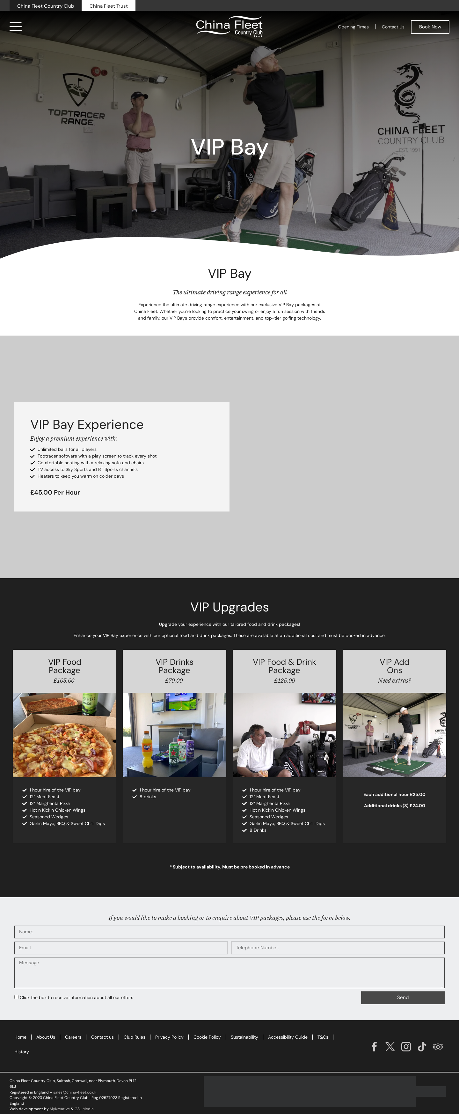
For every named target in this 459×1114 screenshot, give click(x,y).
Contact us (102, 1037)
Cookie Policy (207, 1037)
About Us (45, 1037)
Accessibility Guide (288, 1037)
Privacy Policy (169, 1037)
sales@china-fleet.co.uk (74, 1092)
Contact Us (393, 27)
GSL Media (84, 1108)
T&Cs (322, 1037)
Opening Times (353, 27)
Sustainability (244, 1037)
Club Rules (134, 1037)
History (21, 1052)
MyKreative (60, 1108)
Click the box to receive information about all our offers (76, 997)
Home (20, 1037)
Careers (73, 1037)
